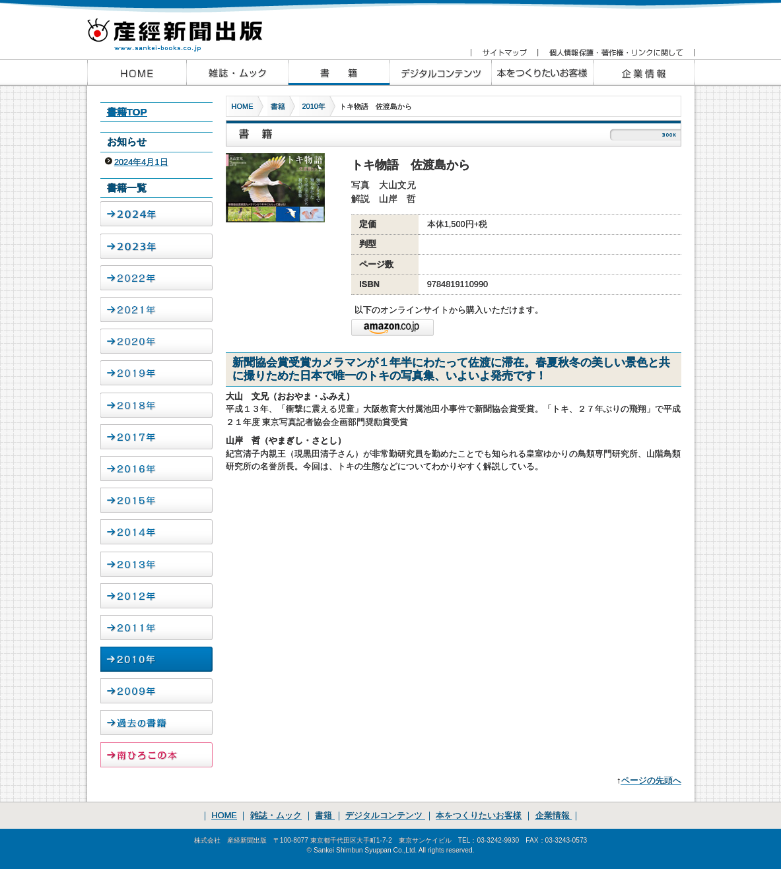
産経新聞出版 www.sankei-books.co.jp (186, 28)
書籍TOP (127, 111)
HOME (243, 106)
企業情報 (644, 72)
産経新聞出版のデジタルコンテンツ (440, 72)
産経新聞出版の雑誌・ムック (237, 72)
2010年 (313, 106)
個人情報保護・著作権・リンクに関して (615, 52)
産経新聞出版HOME (136, 72)
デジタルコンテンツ (385, 815)
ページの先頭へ (651, 780)
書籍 (278, 106)
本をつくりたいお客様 (542, 72)
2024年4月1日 (141, 162)
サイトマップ (504, 52)
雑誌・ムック (276, 815)
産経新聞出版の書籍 (339, 72)
